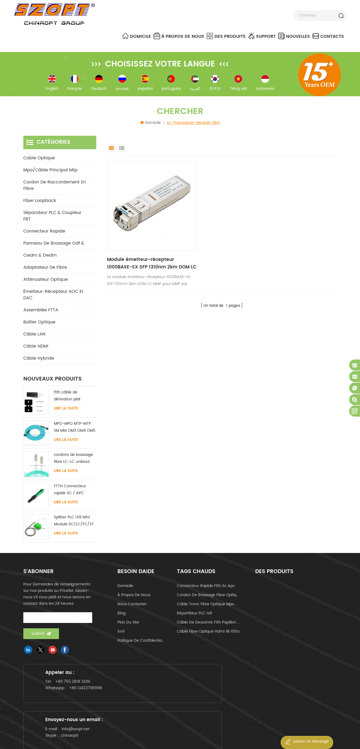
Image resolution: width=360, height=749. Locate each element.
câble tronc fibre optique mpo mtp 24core (208, 607)
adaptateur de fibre (45, 270)
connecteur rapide (44, 234)
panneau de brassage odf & (53, 246)
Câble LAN (34, 337)
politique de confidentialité (141, 644)
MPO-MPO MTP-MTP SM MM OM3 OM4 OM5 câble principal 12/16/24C (74, 430)
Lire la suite (66, 412)
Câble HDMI (35, 349)
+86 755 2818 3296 (77, 693)
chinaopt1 (180, 705)
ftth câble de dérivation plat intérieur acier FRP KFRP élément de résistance (70, 399)
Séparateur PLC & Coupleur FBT (52, 219)
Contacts (328, 36)
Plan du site (128, 625)
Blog (121, 616)
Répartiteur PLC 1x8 (194, 616)
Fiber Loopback (39, 203)
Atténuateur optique (45, 282)
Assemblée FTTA (40, 313)
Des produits (226, 36)
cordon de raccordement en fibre (54, 188)
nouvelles (294, 36)
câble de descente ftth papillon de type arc (208, 625)
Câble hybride (38, 361)
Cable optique (39, 161)
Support (262, 36)
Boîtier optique (39, 325)
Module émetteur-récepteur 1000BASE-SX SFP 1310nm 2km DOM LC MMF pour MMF (140, 248)
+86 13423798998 (90, 699)
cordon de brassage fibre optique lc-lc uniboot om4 (208, 598)
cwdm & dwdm (40, 258)
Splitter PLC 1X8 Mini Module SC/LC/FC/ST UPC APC (74, 524)
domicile (125, 589)
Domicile (136, 36)
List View (122, 151)
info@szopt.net (186, 698)
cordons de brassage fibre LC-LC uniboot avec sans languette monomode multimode (73, 461)
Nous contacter (132, 607)
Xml (120, 635)
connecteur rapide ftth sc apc (206, 589)
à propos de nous (179, 36)
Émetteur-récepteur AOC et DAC (53, 298)
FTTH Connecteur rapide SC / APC (70, 492)
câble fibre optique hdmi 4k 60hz (208, 635)
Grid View (111, 151)
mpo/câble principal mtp (50, 173)
